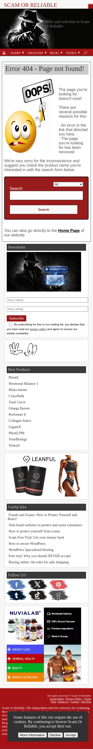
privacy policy (38, 329)
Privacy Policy (74, 698)
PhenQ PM (17, 433)
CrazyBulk (16, 396)
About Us (63, 701)
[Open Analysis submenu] (45, 52)
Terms (87, 698)
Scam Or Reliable (30, 5)
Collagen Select (20, 421)
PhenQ (13, 377)
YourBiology (18, 439)
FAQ (53, 701)
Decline (55, 735)
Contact (74, 701)
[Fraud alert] (14, 52)
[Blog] (53, 52)
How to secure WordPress (27, 543)
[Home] (4, 52)
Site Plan (86, 701)
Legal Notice (57, 698)
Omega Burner (19, 408)
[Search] (85, 52)
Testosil (14, 445)
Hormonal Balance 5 (23, 384)
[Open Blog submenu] (61, 52)
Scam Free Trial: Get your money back (36, 537)
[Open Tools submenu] (78, 52)
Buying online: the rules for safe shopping (39, 562)
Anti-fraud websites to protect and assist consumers (45, 525)
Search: (16, 188)
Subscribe (16, 318)
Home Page (69, 230)
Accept (71, 735)
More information (32, 735)
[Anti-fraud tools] (70, 52)
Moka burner (18, 390)
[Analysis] (34, 52)
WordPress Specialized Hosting (31, 550)
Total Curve (17, 402)
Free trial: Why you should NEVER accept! (40, 556)
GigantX (15, 427)
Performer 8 (17, 414)
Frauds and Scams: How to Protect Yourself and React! (42, 517)
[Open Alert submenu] (22, 52)
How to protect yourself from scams (34, 531)
